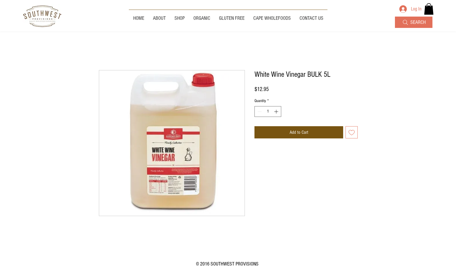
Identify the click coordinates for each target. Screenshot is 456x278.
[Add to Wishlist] (351, 132)
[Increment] (276, 111)
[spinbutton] (268, 111)
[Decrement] (259, 111)
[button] (429, 9)
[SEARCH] (413, 22)
